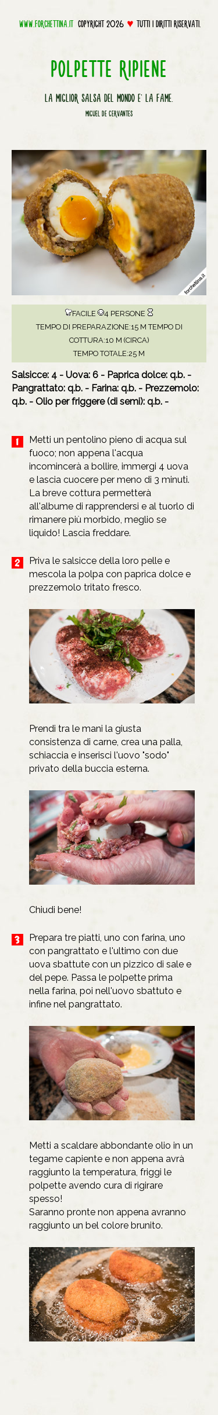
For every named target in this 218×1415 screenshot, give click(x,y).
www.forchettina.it (46, 24)
